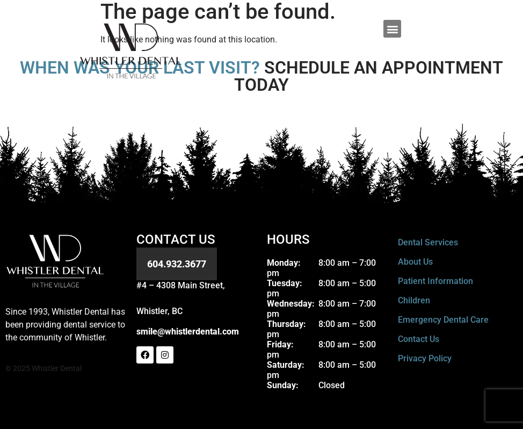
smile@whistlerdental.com (187, 331)
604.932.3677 (176, 264)
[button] (392, 29)
